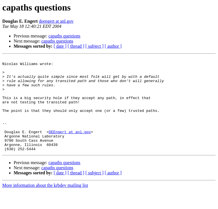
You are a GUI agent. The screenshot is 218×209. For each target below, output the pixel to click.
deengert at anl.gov (56, 21)
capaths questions (64, 36)
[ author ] (113, 46)
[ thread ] (76, 46)
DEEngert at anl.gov (70, 147)
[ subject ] (94, 46)
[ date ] (60, 46)
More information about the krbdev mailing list (45, 204)
